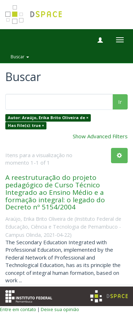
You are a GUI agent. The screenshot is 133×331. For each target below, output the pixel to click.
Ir (120, 101)
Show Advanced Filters (100, 136)
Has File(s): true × (26, 125)
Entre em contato (18, 309)
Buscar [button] (20, 57)
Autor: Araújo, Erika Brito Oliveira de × (48, 118)
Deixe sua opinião (60, 309)
